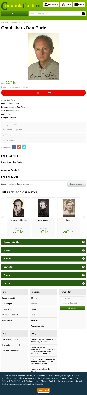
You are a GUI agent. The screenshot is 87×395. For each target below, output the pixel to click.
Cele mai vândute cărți (10, 339)
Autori (33, 315)
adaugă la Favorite (10, 124)
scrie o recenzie (9, 140)
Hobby (13, 118)
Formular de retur (37, 326)
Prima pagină (7, 320)
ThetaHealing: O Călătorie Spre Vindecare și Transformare (43, 340)
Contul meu (50, 4)
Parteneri (34, 320)
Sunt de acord (43, 390)
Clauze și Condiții (48, 381)
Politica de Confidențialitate (28, 381)
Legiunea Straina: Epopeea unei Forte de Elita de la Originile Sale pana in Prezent (43, 361)
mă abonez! (72, 308)
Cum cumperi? (7, 304)
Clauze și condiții (8, 298)
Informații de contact (10, 315)
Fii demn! (69, 220)
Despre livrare (7, 309)
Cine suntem (43, 220)
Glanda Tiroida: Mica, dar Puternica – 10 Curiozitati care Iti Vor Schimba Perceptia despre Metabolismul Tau (43, 350)
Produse (14, 14)
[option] (18, 217)
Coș (65, 4)
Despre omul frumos (18, 220)
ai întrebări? (7, 135)
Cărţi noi (34, 298)
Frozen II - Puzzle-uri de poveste (40, 370)
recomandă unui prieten (12, 130)
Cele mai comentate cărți (11, 345)
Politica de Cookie (9, 381)
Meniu (78, 4)
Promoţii (34, 304)
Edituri (33, 309)
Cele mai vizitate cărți (10, 351)
